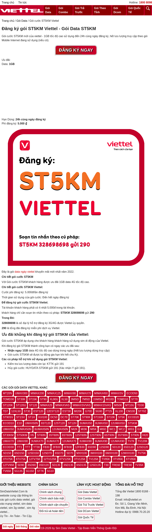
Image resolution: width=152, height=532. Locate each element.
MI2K (74, 429)
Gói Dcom (117, 10)
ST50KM (22, 435)
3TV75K (8, 459)
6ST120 (45, 423)
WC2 (122, 429)
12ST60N (81, 435)
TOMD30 (8, 399)
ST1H (31, 417)
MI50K (118, 405)
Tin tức (22, 2)
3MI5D (75, 399)
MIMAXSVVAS (82, 405)
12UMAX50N (60, 429)
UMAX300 (21, 393)
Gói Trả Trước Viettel (90, 504)
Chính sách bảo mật (51, 498)
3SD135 (68, 465)
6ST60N (67, 435)
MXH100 (81, 453)
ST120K (8, 405)
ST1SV (20, 417)
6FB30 (68, 447)
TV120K (143, 441)
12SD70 (47, 453)
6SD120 (129, 447)
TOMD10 (122, 399)
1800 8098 (145, 2)
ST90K (86, 417)
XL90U (54, 399)
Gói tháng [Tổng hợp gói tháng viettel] (21, 526)
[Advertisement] (76, 92)
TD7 (5, 411)
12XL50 (16, 411)
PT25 (108, 411)
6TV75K (21, 459)
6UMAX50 (101, 423)
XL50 (64, 399)
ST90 (43, 399)
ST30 (27, 411)
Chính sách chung (50, 492)
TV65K (7, 471)
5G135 (18, 471)
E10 (19, 423)
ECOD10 (8, 423)
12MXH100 (127, 453)
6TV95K (131, 459)
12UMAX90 (118, 441)
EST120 (38, 411)
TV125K (93, 459)
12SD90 (104, 447)
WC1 (112, 429)
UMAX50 (8, 429)
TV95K (106, 459)
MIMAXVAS (62, 405)
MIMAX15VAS (102, 405)
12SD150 (33, 453)
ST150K (99, 417)
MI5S (131, 429)
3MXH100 (96, 453)
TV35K (139, 465)
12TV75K (34, 459)
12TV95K (8, 465)
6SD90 (92, 447)
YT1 (19, 447)
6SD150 (19, 453)
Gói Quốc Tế (134, 10)
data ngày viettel (25, 271)
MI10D (110, 399)
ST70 (134, 399)
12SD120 (142, 447)
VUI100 (42, 417)
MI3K (84, 429)
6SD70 (59, 453)
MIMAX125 (54, 393)
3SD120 (44, 465)
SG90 (98, 411)
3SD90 (31, 465)
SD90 (20, 465)
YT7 (27, 447)
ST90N (135, 435)
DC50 (53, 417)
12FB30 (80, 447)
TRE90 (128, 465)
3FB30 (57, 447)
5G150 (30, 471)
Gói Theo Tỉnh (100, 10)
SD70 (69, 453)
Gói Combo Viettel (89, 498)
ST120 (33, 405)
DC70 (64, 417)
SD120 (116, 447)
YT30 (36, 447)
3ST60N (54, 435)
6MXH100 (111, 453)
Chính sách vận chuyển (53, 504)
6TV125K (65, 459)
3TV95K (118, 459)
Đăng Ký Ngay (76, 50)
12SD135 (95, 465)
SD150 (7, 453)
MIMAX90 (70, 393)
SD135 (56, 465)
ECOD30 (8, 447)
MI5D (103, 429)
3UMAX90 (85, 441)
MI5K (93, 429)
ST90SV (8, 417)
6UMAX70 (53, 441)
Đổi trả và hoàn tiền (51, 511)
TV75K (141, 453)
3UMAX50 (86, 423)
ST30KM (8, 435)
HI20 (145, 435)
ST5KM (132, 423)
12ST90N (95, 435)
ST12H (72, 423)
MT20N (7, 393)
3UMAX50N (24, 429)
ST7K (40, 471)
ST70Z (142, 411)
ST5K (121, 417)
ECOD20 (133, 417)
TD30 (140, 405)
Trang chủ (8, 2)
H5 (32, 435)
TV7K (131, 441)
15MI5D (98, 399)
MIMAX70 (85, 393)
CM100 (130, 411)
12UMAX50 (118, 423)
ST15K (32, 399)
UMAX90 (22, 441)
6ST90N (109, 435)
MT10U (129, 405)
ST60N (41, 435)
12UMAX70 (69, 441)
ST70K (75, 417)
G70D (88, 411)
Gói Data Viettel (87, 492)
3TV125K (79, 459)
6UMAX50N (41, 429)
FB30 (46, 447)
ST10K (111, 417)
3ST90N (123, 435)
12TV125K (50, 459)
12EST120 (52, 411)
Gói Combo (63, 10)
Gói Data (48, 10)
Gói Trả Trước (79, 10)
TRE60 (116, 465)
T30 (106, 465)
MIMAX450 (101, 393)
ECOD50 (132, 393)
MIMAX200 (37, 393)
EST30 (66, 411)
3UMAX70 (37, 441)
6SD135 (81, 465)
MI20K (78, 411)
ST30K (21, 399)
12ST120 (59, 423)
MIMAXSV (117, 393)
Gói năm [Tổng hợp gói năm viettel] (34, 526)
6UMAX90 (101, 441)
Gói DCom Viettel (88, 511)
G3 (139, 429)
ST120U (21, 405)
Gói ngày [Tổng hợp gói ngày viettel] (8, 526)
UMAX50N (31, 423)
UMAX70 (8, 441)
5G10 (50, 471)
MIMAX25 (46, 405)
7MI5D (86, 399)
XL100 (119, 411)
